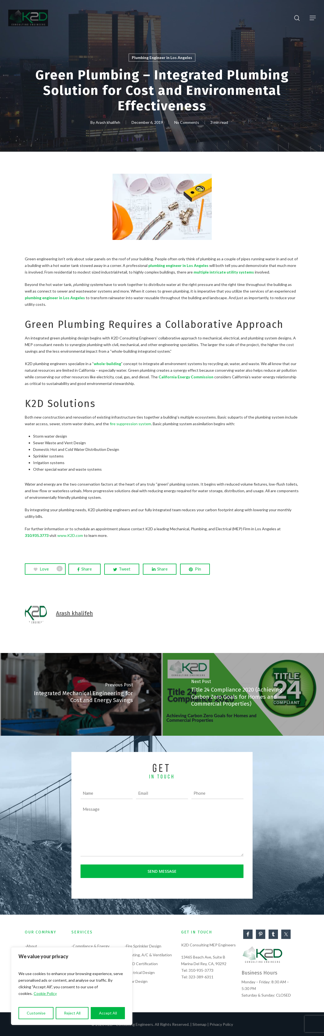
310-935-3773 (201, 970)
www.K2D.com (70, 535)
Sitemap (199, 1024)
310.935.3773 (37, 535)
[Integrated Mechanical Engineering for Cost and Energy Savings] (81, 694)
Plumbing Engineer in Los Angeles (162, 57)
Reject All (72, 1013)
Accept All (108, 1013)
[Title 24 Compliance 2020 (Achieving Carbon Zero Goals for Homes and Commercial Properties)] (243, 694)
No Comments (186, 122)
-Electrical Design (140, 972)
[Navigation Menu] (313, 18)
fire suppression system (130, 423)
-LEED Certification (141, 963)
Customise (36, 1013)
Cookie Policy (45, 993)
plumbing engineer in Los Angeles (178, 265)
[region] (71, 986)
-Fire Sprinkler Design (143, 946)
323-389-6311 (201, 977)
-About (31, 946)
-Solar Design (136, 981)
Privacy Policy (221, 1024)
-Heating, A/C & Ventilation (148, 954)
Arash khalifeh (108, 122)
